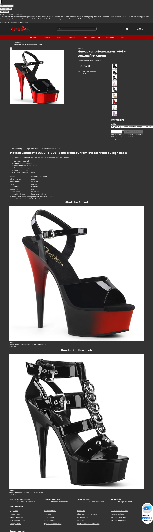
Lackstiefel (81, 511)
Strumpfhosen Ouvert (119, 517)
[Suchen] (76, 29)
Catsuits (80, 520)
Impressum (4, 22)
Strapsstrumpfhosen (119, 520)
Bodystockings (82, 517)
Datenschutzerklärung (19, 22)
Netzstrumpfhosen (118, 514)
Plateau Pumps (49, 517)
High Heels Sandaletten (52, 524)
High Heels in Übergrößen (87, 514)
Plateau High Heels (17, 517)
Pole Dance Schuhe (17, 520)
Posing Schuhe (15, 524)
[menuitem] (33, 37)
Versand (93, 72)
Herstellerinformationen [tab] (51, 149)
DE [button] (127, 29)
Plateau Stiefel (49, 520)
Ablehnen (4, 12)
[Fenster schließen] (11, 48)
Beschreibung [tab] (17, 149)
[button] (139, 29)
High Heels (14, 511)
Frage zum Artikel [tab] (32, 149)
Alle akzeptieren (7, 6)
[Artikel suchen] (97, 29)
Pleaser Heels (15, 514)
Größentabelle (117, 120)
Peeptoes (47, 514)
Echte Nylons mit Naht (119, 511)
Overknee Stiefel (50, 511)
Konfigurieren (6, 9)
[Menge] (116, 132)
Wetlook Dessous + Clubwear (88, 524)
